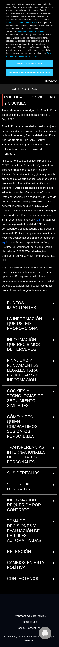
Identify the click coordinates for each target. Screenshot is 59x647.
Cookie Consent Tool (29, 628)
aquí (38, 219)
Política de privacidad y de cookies (21, 22)
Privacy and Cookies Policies (29, 616)
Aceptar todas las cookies (29, 63)
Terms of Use (29, 622)
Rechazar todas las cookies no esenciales (29, 72)
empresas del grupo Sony (26, 56)
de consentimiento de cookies (30, 32)
